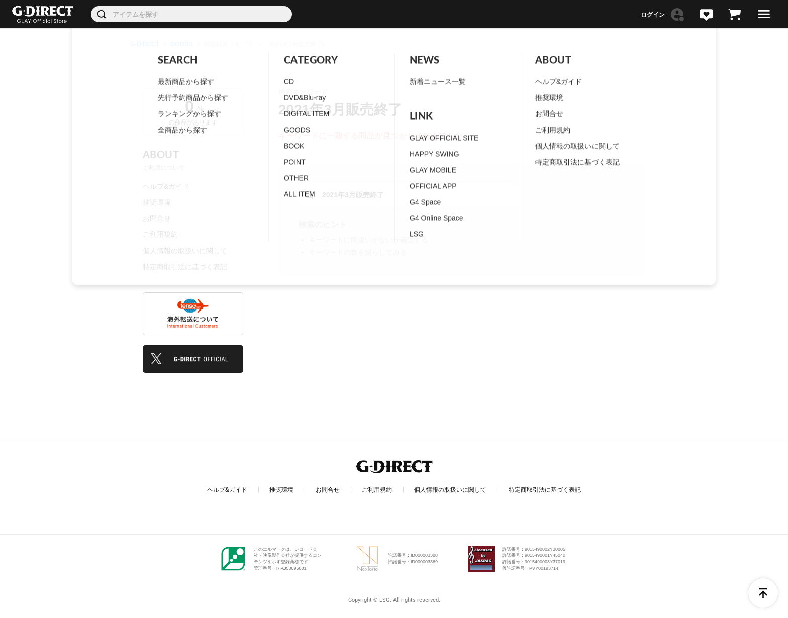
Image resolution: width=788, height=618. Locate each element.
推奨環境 (157, 202)
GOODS (181, 44)
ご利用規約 (160, 234)
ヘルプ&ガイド (166, 186)
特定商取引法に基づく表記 (185, 267)
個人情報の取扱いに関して (185, 250)
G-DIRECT (144, 44)
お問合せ (157, 218)
